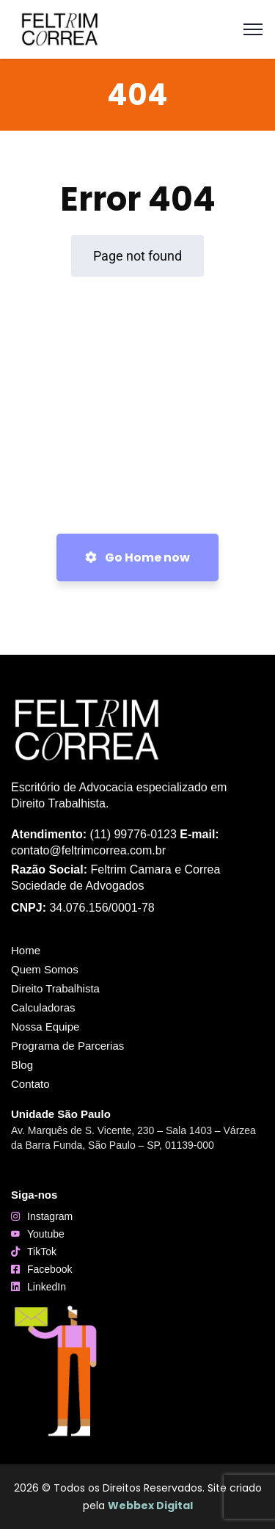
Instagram (50, 1216)
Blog (25, 1065)
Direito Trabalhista (59, 988)
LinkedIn (46, 1287)
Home (25, 950)
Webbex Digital (150, 1505)
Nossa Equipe (45, 1026)
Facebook (49, 1269)
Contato (30, 1084)
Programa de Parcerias (67, 1045)
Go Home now (137, 557)
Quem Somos (44, 969)
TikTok (41, 1251)
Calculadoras (47, 1007)
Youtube (46, 1234)
